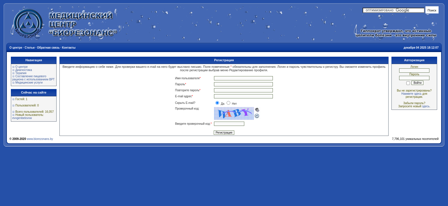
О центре (21, 66)
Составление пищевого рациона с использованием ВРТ (33, 78)
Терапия (21, 73)
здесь (425, 106)
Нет (232, 103)
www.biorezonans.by (40, 138)
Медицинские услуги (29, 82)
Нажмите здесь (411, 93)
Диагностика (23, 70)
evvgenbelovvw (22, 118)
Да (220, 103)
